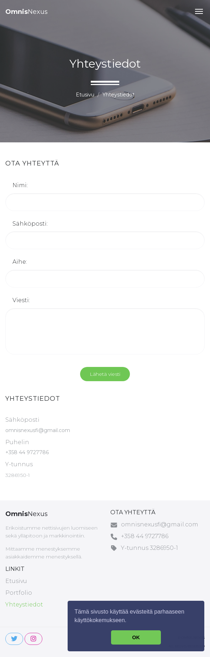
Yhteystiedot (24, 604)
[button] (199, 11)
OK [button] (136, 637)
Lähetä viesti (105, 374)
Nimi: (20, 185)
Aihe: (19, 261)
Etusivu (85, 94)
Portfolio (18, 592)
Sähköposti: (30, 223)
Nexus (26, 12)
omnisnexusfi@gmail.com (37, 430)
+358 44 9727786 (27, 452)
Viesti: (21, 300)
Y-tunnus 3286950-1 (149, 548)
